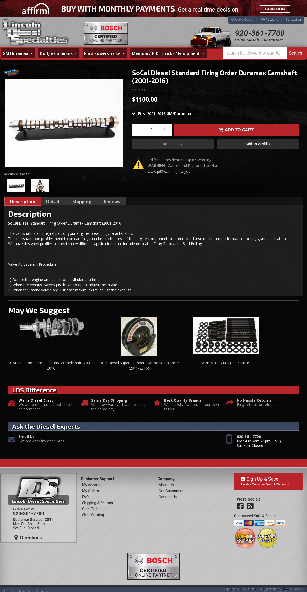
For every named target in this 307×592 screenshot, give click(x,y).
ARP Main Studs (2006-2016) (226, 362)
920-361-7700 (260, 33)
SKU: (136, 89)
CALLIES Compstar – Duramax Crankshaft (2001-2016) (51, 365)
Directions (28, 537)
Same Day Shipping (109, 400)
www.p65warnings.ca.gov (169, 171)
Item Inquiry (172, 144)
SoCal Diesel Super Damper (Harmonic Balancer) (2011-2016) (139, 365)
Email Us (27, 437)
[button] (263, 53)
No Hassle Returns (254, 400)
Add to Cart (239, 130)
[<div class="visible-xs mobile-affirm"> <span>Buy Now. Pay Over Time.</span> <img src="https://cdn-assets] (153, 8)
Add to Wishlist (258, 144)
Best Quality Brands (183, 400)
